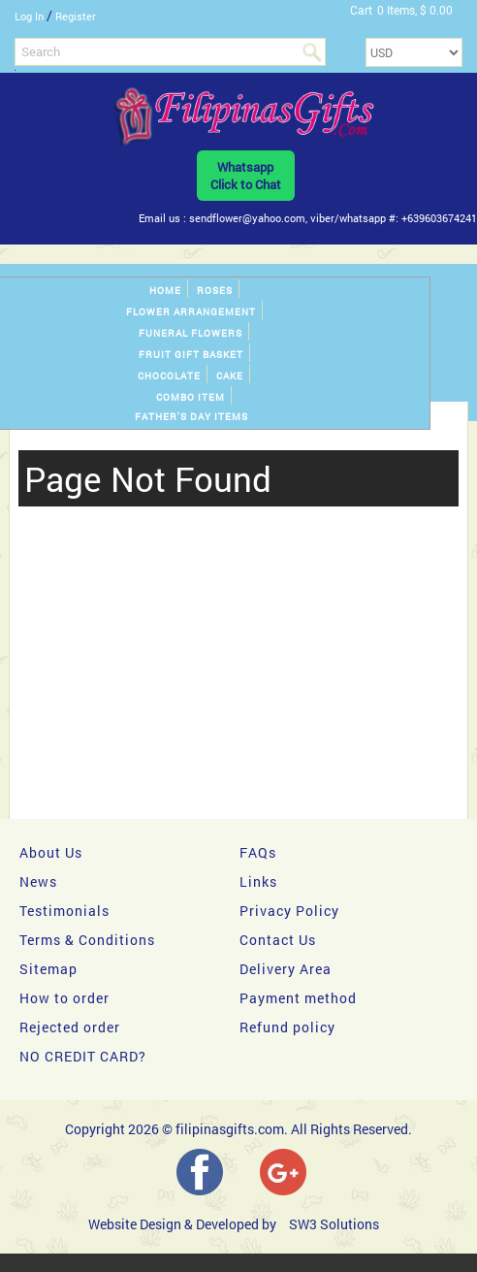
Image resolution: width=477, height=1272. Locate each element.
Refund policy (287, 1027)
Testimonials (64, 910)
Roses (215, 290)
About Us (50, 852)
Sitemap (48, 969)
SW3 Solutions (334, 1224)
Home (165, 290)
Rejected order (69, 1027)
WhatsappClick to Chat (245, 175)
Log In (29, 16)
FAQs (257, 852)
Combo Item (190, 397)
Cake (229, 376)
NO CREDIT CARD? (82, 1056)
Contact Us (277, 939)
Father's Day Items (191, 416)
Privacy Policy (289, 910)
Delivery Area (285, 969)
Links (258, 881)
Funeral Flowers (190, 333)
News (38, 881)
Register (75, 16)
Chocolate (169, 376)
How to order (64, 998)
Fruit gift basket (191, 354)
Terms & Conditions (87, 939)
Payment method (298, 998)
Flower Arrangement (191, 312)
